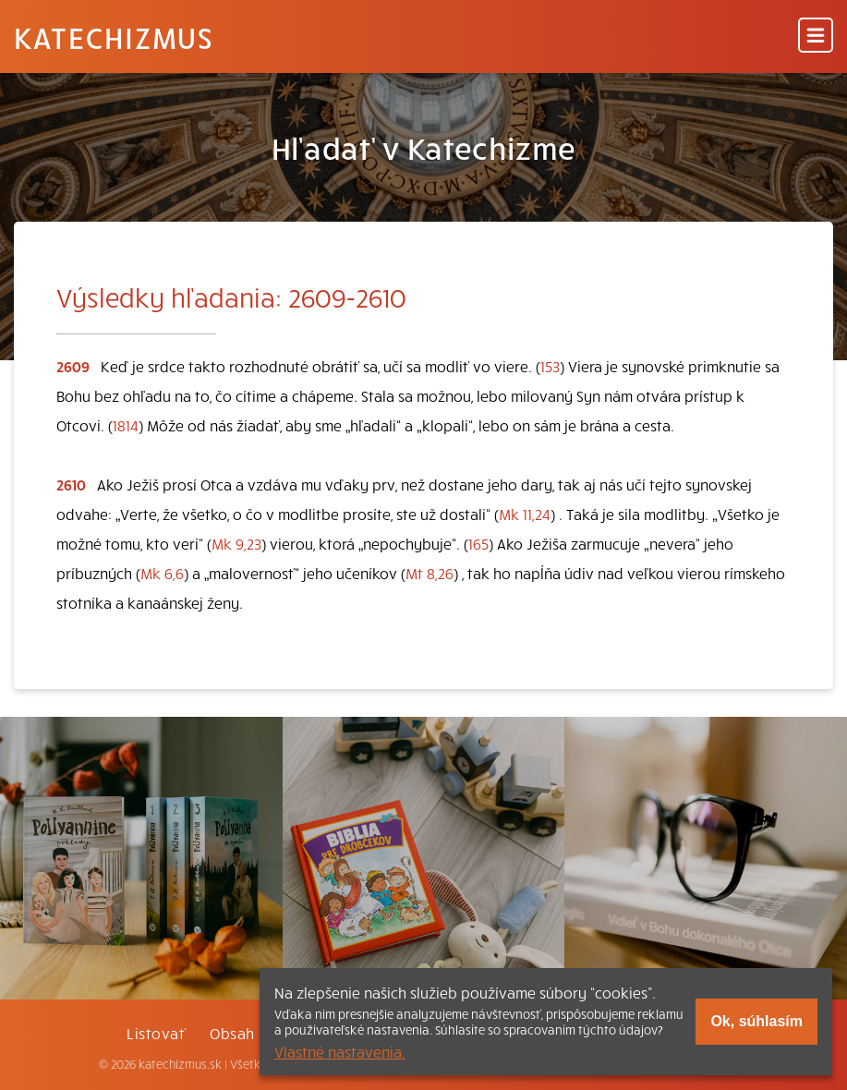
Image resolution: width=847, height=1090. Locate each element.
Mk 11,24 (525, 513)
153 (550, 366)
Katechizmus (113, 36)
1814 (126, 425)
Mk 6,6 (162, 572)
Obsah (232, 1032)
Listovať (156, 1032)
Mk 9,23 (236, 543)
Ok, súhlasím (756, 1021)
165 (478, 543)
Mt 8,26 (429, 572)
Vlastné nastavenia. (339, 1051)
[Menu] (815, 36)
